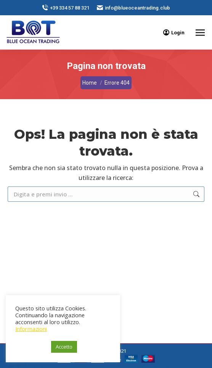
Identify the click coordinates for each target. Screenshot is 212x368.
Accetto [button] (64, 346)
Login (174, 32)
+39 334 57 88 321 (65, 7)
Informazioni (31, 329)
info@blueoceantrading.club (133, 7)
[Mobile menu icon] (200, 32)
